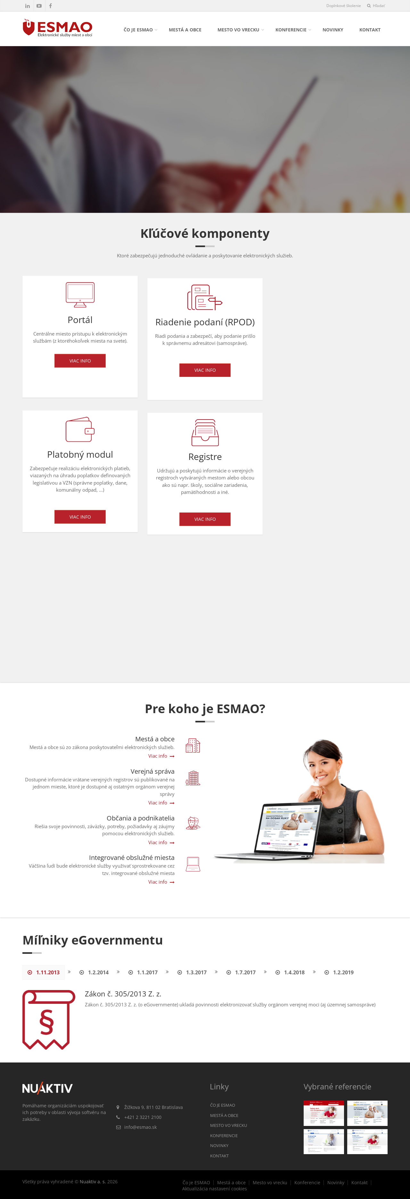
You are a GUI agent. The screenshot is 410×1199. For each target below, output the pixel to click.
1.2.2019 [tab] (339, 972)
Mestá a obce (185, 30)
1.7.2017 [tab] (241, 972)
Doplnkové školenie (343, 5)
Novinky (333, 30)
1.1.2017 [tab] (143, 972)
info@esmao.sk (140, 1127)
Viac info (80, 363)
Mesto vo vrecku (238, 30)
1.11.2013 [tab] (44, 972)
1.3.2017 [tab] (192, 972)
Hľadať (376, 5)
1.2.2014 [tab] (94, 972)
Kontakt (370, 30)
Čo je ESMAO (138, 30)
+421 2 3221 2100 (142, 1117)
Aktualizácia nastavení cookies (214, 1189)
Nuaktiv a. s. (93, 1181)
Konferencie (291, 30)
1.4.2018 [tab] (290, 972)
